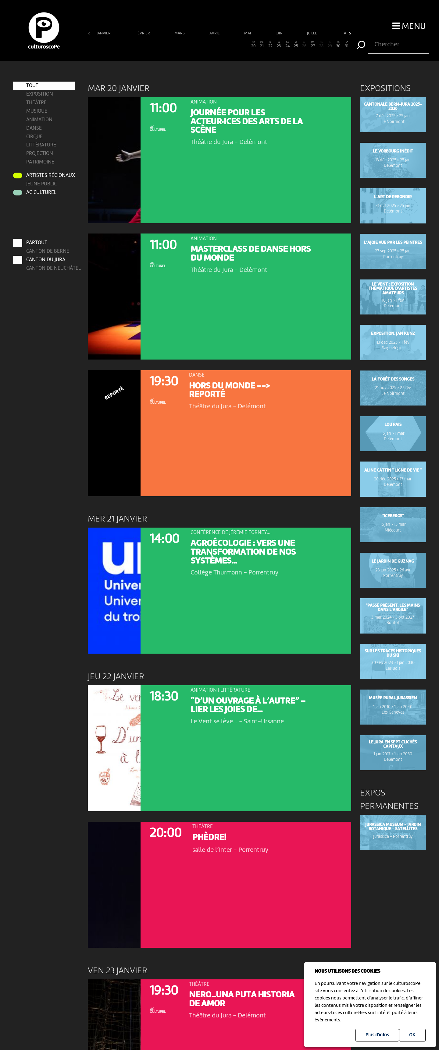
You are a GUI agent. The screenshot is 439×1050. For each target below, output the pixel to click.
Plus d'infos (377, 1035)
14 (202, 44)
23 (279, 44)
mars (180, 33)
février (143, 33)
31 (347, 44)
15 (211, 44)
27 (313, 44)
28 (321, 44)
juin (280, 33)
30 (338, 44)
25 (296, 44)
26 (304, 44)
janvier (104, 33)
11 (177, 44)
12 (185, 44)
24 (287, 44)
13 (194, 44)
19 (245, 44)
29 (330, 44)
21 (262, 44)
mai (248, 33)
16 (219, 44)
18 (237, 44)
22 (270, 44)
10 (169, 44)
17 (228, 44)
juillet (313, 33)
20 (253, 44)
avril (214, 33)
